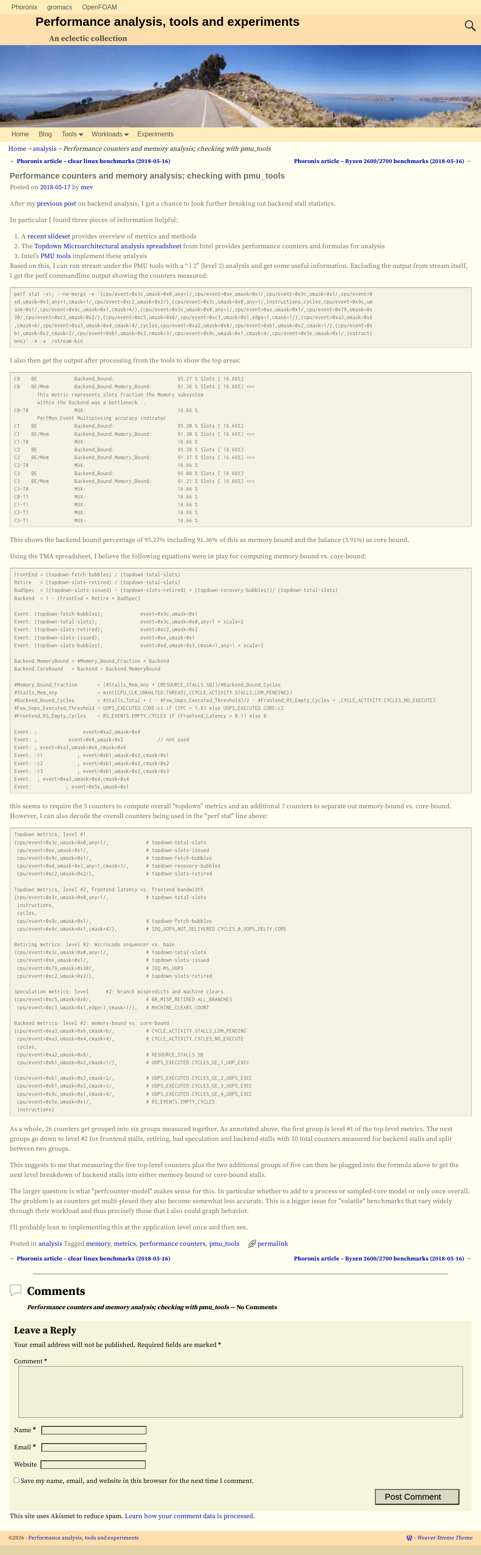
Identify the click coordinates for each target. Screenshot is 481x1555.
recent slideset (48, 236)
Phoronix (24, 7)
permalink (272, 1244)
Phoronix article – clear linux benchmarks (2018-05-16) (90, 161)
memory (98, 1244)
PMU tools (56, 256)
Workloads (112, 134)
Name (26, 1440)
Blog (45, 134)
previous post (56, 203)
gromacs (59, 7)
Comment (31, 1361)
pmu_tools (224, 1244)
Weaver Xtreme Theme (444, 1547)
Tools (74, 134)
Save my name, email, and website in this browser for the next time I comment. (137, 1491)
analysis (44, 149)
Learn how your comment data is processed (189, 1526)
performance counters (172, 1244)
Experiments (155, 134)
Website (25, 1474)
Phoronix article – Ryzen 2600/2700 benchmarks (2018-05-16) (382, 161)
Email (26, 1457)
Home (20, 134)
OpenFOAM (99, 7)
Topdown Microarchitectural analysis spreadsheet (107, 246)
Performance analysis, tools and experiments (168, 21)
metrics (125, 1244)
